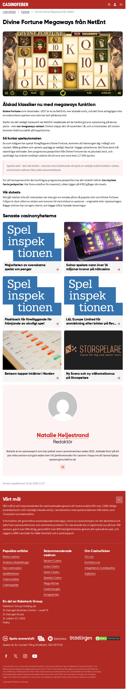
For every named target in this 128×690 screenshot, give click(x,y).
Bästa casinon (11, 556)
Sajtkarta (89, 573)
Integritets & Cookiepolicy (99, 568)
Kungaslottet (51, 594)
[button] (119, 499)
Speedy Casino (53, 577)
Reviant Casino (53, 561)
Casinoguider (11, 585)
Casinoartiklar (11, 579)
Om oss (88, 556)
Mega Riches (51, 583)
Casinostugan (52, 589)
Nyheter (25, 12)
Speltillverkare (11, 573)
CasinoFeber (9, 12)
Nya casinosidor (12, 568)
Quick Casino (51, 572)
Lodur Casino (51, 566)
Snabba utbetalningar (16, 562)
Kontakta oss (92, 562)
